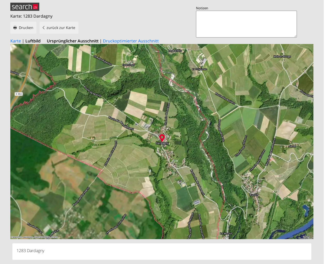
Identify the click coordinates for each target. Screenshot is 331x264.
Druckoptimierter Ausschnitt (131, 41)
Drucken (26, 27)
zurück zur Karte (61, 27)
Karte (15, 41)
